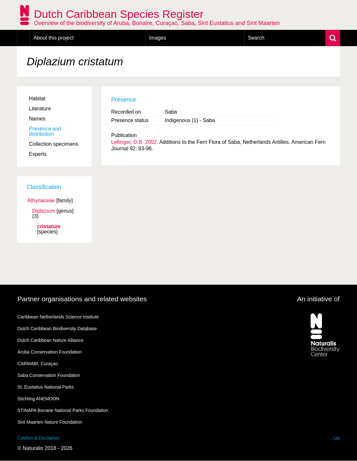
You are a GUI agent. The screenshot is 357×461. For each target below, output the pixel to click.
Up (337, 438)
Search (256, 38)
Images (157, 38)
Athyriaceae (41, 200)
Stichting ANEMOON (38, 398)
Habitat (37, 98)
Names (37, 118)
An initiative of (318, 299)
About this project (53, 38)
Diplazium (43, 211)
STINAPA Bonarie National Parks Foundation (63, 410)
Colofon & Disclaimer (39, 438)
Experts (37, 154)
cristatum (48, 226)
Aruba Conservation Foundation (50, 352)
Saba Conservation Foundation (49, 375)
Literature (40, 108)
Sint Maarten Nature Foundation (50, 422)
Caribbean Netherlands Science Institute (58, 316)
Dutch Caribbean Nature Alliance (51, 340)
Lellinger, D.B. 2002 (134, 142)
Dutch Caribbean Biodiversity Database (57, 328)
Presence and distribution (45, 131)
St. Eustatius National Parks (46, 387)
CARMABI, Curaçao (38, 363)
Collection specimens (53, 144)
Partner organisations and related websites (82, 299)
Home (23, 38)
